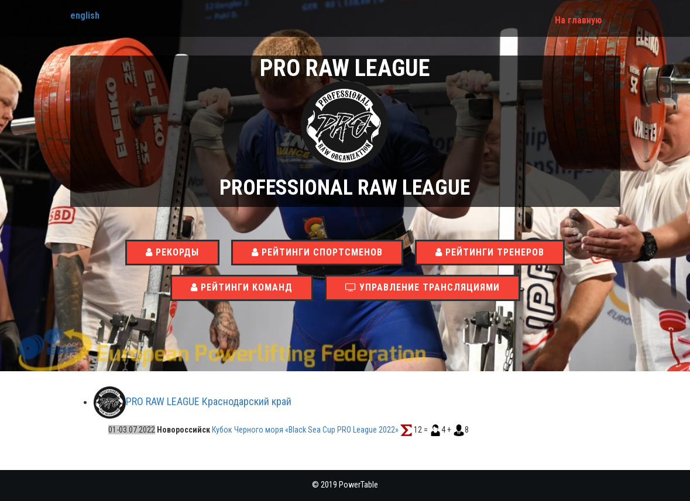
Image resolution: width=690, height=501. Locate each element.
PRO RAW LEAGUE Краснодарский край (208, 402)
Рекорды (172, 252)
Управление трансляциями (422, 287)
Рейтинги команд (242, 287)
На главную (578, 20)
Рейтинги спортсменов (317, 252)
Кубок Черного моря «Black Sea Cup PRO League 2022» (306, 429)
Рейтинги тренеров (489, 252)
